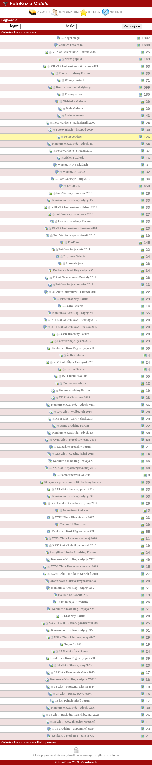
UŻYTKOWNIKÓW (65, 12)
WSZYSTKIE (39, 12)
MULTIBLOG (112, 12)
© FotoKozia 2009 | (77, 762)
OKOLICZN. (90, 12)
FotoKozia (29, 3)
